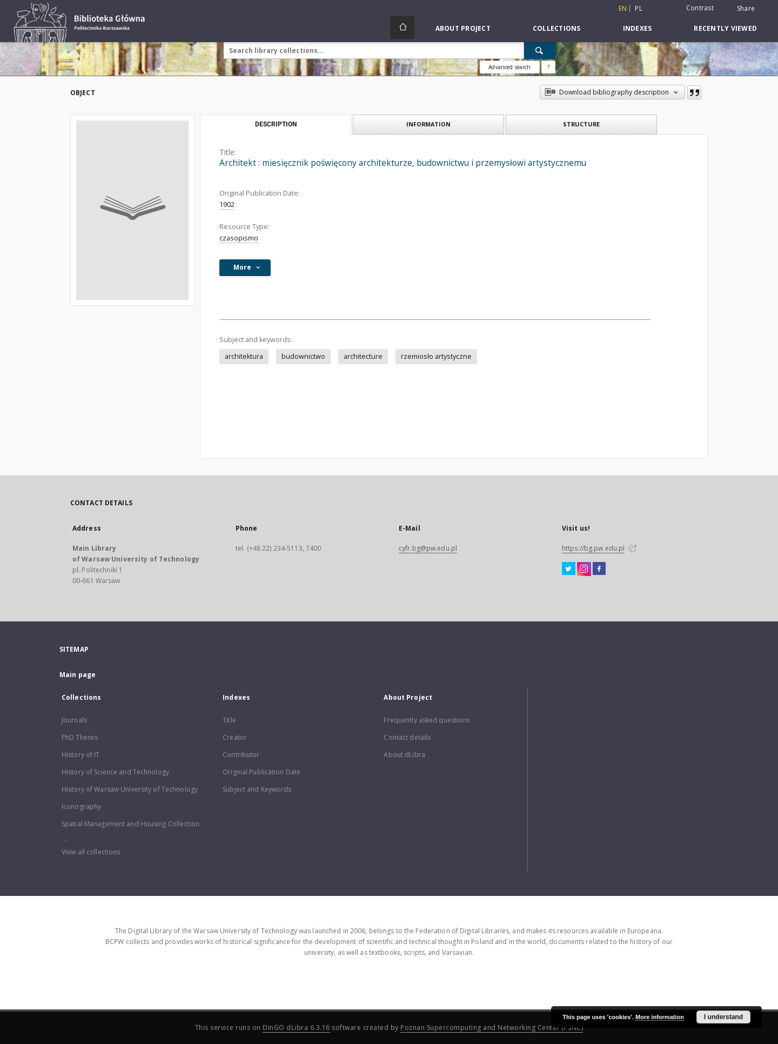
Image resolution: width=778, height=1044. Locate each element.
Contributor (241, 754)
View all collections (91, 851)
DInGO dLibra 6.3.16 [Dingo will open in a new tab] (296, 1027)
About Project (463, 28)
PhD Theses (80, 737)
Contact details (407, 737)
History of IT (81, 754)
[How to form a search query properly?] (548, 67)
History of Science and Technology (115, 772)
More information (659, 1017)
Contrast (700, 7)
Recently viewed (725, 28)
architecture (363, 356)
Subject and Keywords (257, 789)
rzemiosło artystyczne (436, 356)
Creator (235, 737)
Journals (74, 720)
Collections (557, 28)
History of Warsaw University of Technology (130, 789)
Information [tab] (428, 124)
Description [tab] (276, 124)
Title (229, 720)
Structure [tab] (581, 124)
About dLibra (404, 754)
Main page (77, 674)
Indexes (637, 28)
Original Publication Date (261, 772)
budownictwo (303, 356)
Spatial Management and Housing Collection (130, 823)
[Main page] (402, 27)
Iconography (81, 806)
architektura (244, 356)
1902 (226, 204)
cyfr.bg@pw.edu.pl (428, 548)
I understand (723, 1017)
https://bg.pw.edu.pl (593, 548)
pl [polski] (638, 8)
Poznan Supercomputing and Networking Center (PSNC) (491, 1027)
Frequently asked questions (427, 720)
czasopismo (238, 238)
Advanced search (509, 67)
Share (746, 8)
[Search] (539, 50)
